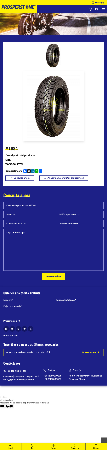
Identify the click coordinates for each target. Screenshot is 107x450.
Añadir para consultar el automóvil (66, 178)
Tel (32, 448)
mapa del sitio (10, 335)
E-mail (10, 448)
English (90, 9)
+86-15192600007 (52, 379)
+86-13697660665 (52, 375)
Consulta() (99, 2)
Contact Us (75, 448)
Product (53, 448)
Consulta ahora (22, 178)
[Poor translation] (9, 406)
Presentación (53, 276)
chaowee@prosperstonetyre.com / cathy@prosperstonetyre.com (21, 378)
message (96, 448)
